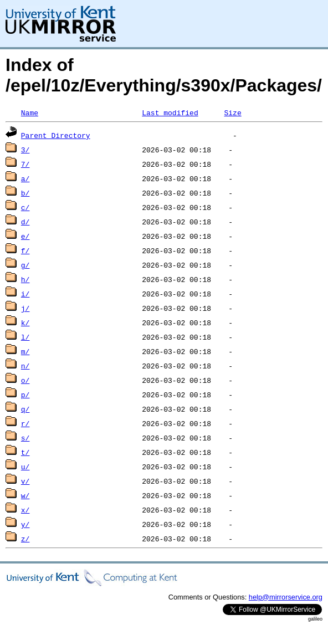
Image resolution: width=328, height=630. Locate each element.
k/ (25, 322)
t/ (25, 452)
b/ (25, 193)
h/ (25, 279)
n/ (25, 366)
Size (232, 112)
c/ (25, 207)
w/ (25, 495)
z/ (25, 539)
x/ (25, 510)
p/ (25, 394)
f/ (25, 250)
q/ (25, 409)
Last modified (170, 112)
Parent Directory (55, 135)
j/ (25, 308)
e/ (25, 236)
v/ (25, 481)
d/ (25, 222)
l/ (25, 337)
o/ (25, 380)
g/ (25, 265)
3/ (25, 150)
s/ (25, 438)
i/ (25, 294)
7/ (25, 164)
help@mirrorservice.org (285, 597)
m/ (25, 351)
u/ (25, 467)
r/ (25, 423)
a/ (25, 178)
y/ (25, 524)
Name (29, 112)
